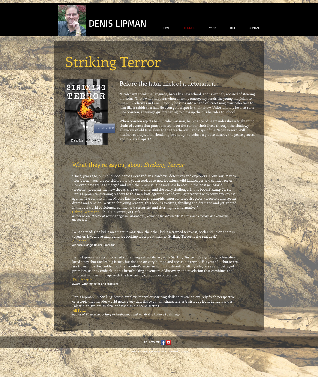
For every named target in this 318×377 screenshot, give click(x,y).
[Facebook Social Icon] (163, 342)
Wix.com (185, 351)
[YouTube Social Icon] (168, 342)
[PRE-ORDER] (104, 128)
